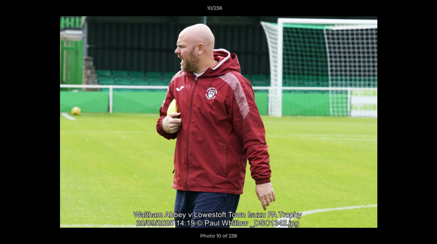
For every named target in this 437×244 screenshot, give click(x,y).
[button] (408, 10)
